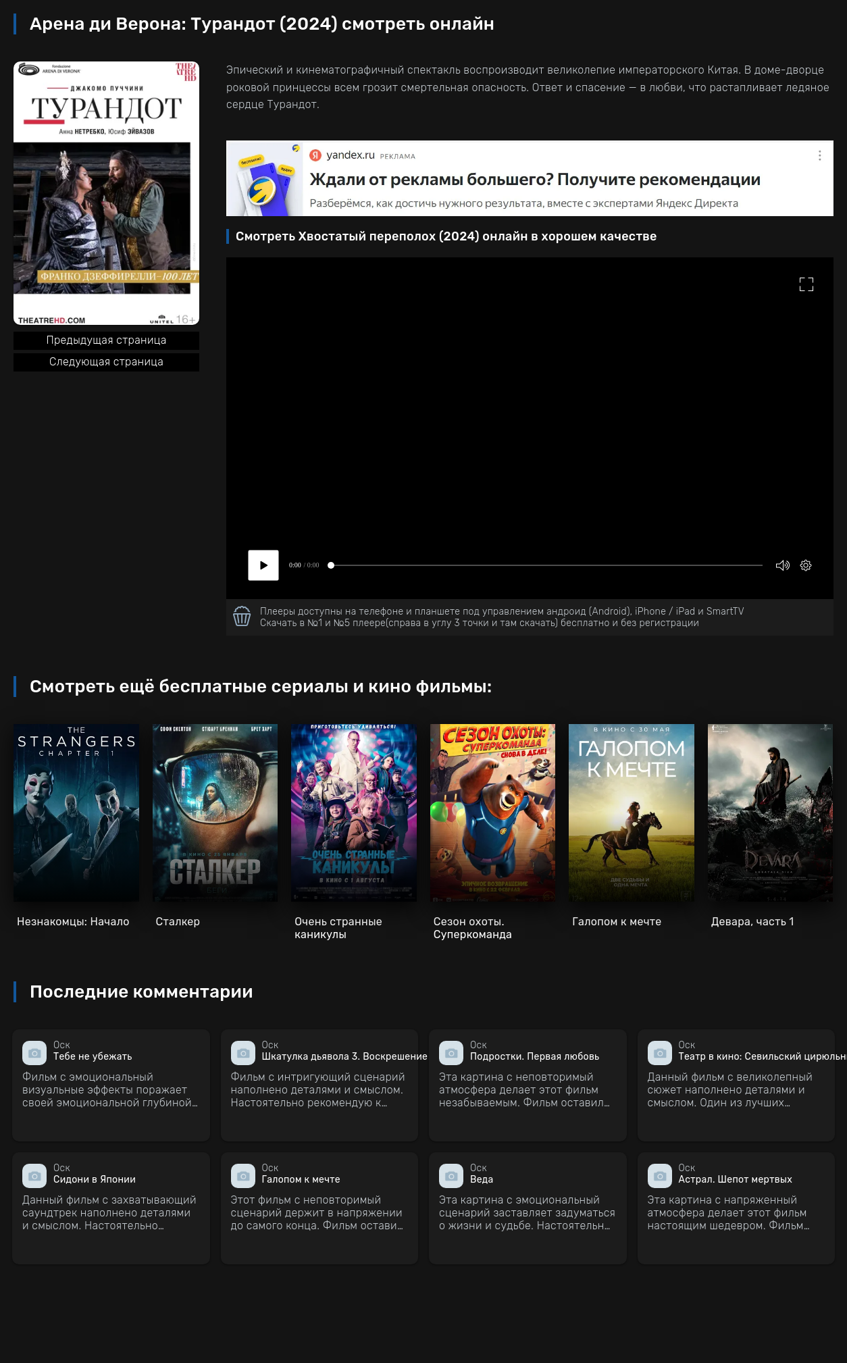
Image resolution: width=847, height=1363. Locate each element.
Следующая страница (106, 361)
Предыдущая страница (106, 340)
